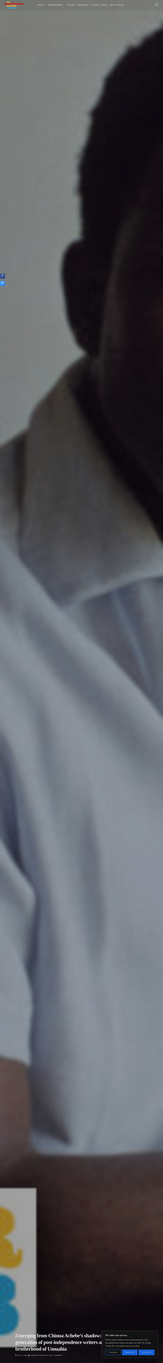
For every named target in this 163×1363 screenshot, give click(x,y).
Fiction (94, 5)
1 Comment (57, 1355)
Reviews (71, 5)
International (55, 5)
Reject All (130, 1352)
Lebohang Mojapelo (39, 1355)
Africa (40, 5)
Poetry (103, 5)
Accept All (146, 1352)
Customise (113, 1352)
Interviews (83, 5)
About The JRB (117, 5)
